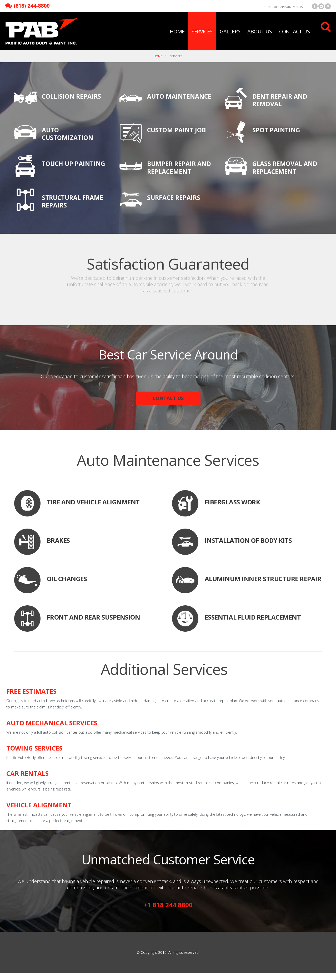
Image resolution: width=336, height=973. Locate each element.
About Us (259, 31)
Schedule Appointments (283, 7)
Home (177, 31)
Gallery (230, 31)
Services (202, 31)
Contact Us (294, 31)
